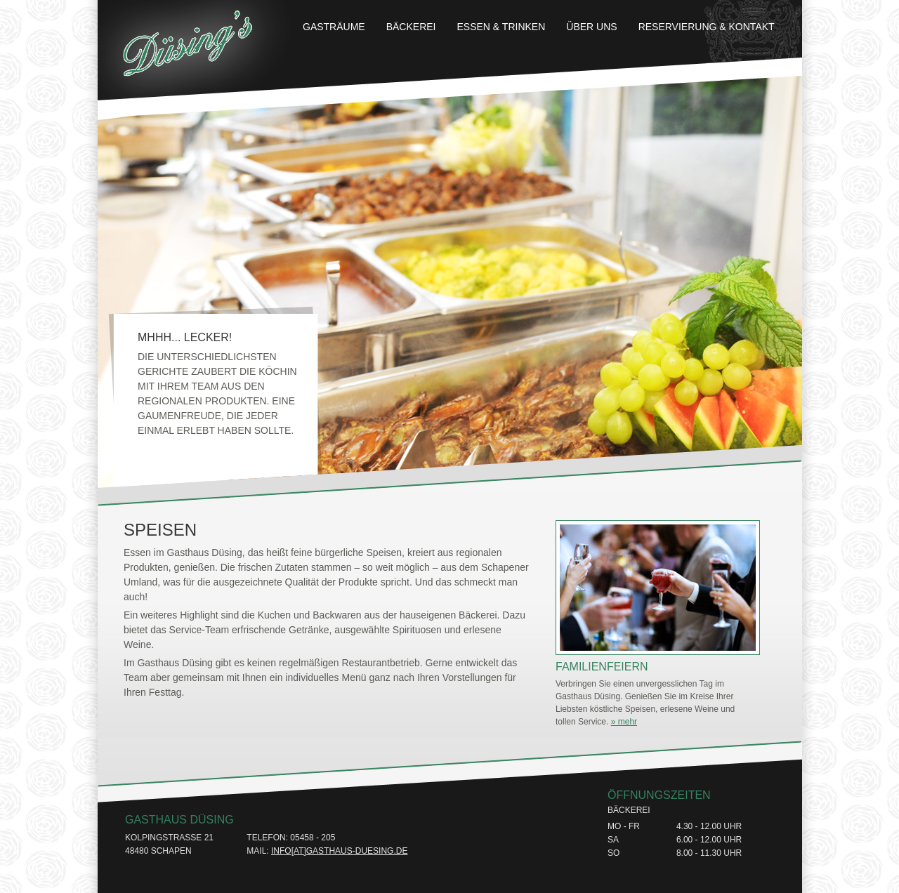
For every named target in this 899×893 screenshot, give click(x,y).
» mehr (624, 722)
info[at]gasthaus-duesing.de (339, 851)
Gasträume (334, 26)
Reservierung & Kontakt (706, 26)
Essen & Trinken (501, 26)
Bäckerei (411, 26)
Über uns (591, 26)
